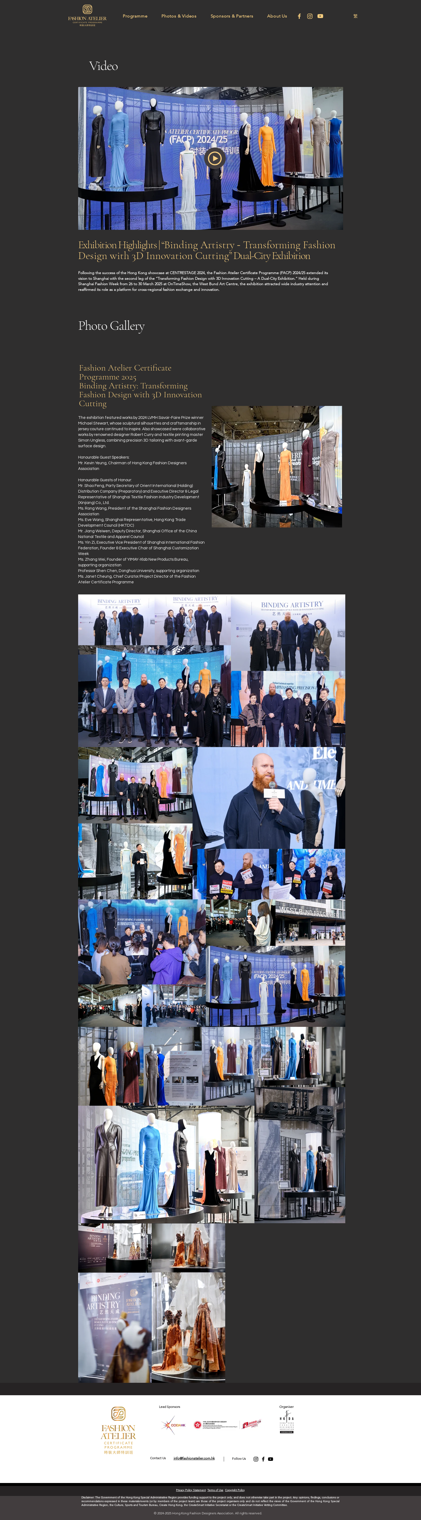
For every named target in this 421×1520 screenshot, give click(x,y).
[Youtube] (320, 16)
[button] (135, 16)
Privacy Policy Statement (191, 1490)
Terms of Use (215, 1490)
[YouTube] (270, 1459)
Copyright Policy (235, 1490)
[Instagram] (309, 16)
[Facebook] (263, 1459)
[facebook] (299, 16)
